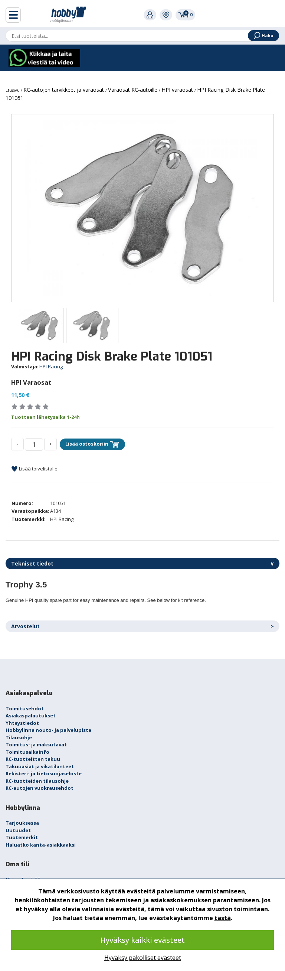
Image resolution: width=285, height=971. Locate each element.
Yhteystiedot (22, 723)
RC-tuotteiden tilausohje (37, 781)
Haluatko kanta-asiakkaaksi (41, 844)
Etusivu (13, 90)
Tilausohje (19, 737)
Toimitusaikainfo (27, 752)
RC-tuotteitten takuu (33, 759)
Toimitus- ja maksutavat (36, 744)
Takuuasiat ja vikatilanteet (40, 766)
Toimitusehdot (25, 708)
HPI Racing (51, 366)
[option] (142, 208)
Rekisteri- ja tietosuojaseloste (44, 773)
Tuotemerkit (22, 837)
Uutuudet (18, 830)
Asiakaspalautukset (31, 715)
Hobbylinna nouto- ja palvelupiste (48, 730)
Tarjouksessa (22, 823)
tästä (222, 918)
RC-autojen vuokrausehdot (39, 788)
